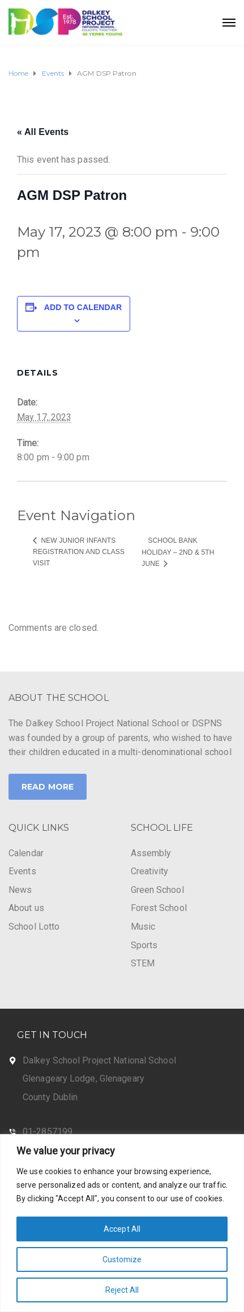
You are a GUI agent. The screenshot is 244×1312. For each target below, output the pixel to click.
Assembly (151, 853)
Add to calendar (83, 307)
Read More (48, 787)
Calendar (26, 853)
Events (22, 871)
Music (143, 926)
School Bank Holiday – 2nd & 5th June (178, 552)
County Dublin (50, 1097)
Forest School (159, 908)
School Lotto (33, 926)
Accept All (122, 1228)
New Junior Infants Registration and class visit (79, 552)
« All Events (43, 132)
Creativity (150, 871)
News (20, 889)
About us (26, 908)
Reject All (122, 1289)
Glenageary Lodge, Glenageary (83, 1078)
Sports (144, 945)
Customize (122, 1259)
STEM (143, 963)
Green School (157, 889)
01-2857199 (47, 1131)
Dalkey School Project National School (99, 1060)
